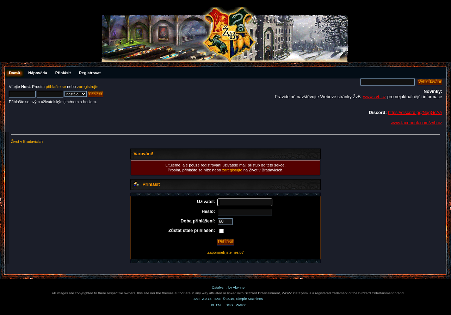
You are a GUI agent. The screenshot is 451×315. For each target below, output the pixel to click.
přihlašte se (56, 86)
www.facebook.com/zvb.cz (416, 122)
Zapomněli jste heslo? (225, 252)
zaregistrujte (87, 86)
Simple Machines (249, 299)
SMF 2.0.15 (202, 299)
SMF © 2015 (224, 299)
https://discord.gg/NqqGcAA (415, 112)
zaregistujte (232, 170)
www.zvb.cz (374, 96)
